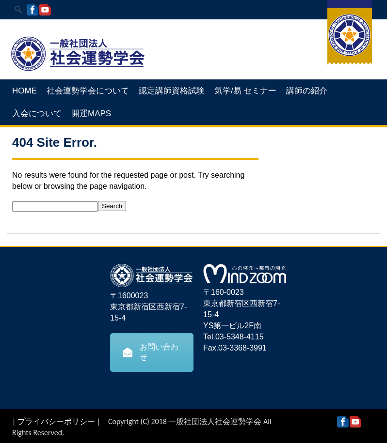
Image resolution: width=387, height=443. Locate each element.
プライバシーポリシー (56, 421)
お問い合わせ (150, 352)
